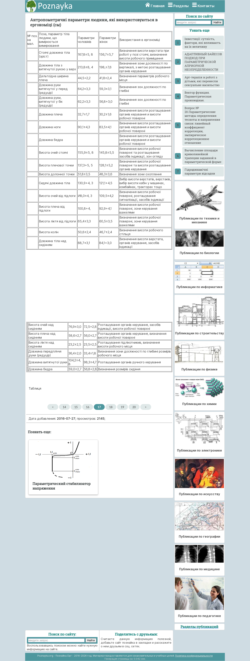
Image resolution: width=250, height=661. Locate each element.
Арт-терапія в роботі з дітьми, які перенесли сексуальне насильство (202, 81)
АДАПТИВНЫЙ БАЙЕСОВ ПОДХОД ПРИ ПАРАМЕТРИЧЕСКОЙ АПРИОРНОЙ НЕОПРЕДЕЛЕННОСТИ (203, 61)
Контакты (206, 6)
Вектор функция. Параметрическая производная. (198, 96)
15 (76, 407)
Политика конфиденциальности (194, 655)
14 (64, 407)
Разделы (181, 6)
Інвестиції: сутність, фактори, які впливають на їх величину (203, 42)
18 (110, 407)
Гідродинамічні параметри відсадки (200, 171)
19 (122, 407)
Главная (157, 6)
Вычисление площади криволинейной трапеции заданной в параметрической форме (203, 156)
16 (87, 407)
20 (134, 407)
